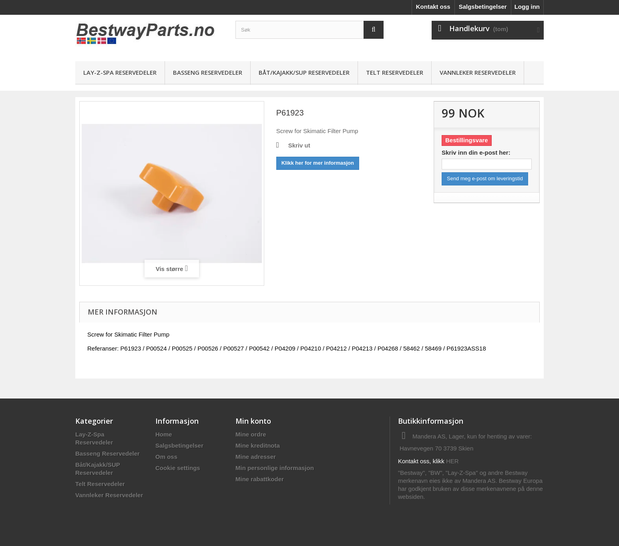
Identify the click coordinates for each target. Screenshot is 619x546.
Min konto (253, 421)
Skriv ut (299, 145)
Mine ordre (250, 434)
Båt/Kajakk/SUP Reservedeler (304, 72)
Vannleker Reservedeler (478, 72)
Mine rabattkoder (259, 479)
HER (452, 461)
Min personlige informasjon (274, 467)
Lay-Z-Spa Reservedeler (120, 72)
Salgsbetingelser (483, 6)
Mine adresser (255, 456)
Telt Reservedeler (394, 72)
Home (163, 434)
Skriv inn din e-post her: (476, 152)
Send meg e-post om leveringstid (485, 178)
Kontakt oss (433, 6)
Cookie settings (177, 467)
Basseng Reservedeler (207, 72)
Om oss (166, 456)
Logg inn (527, 6)
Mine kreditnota (257, 445)
